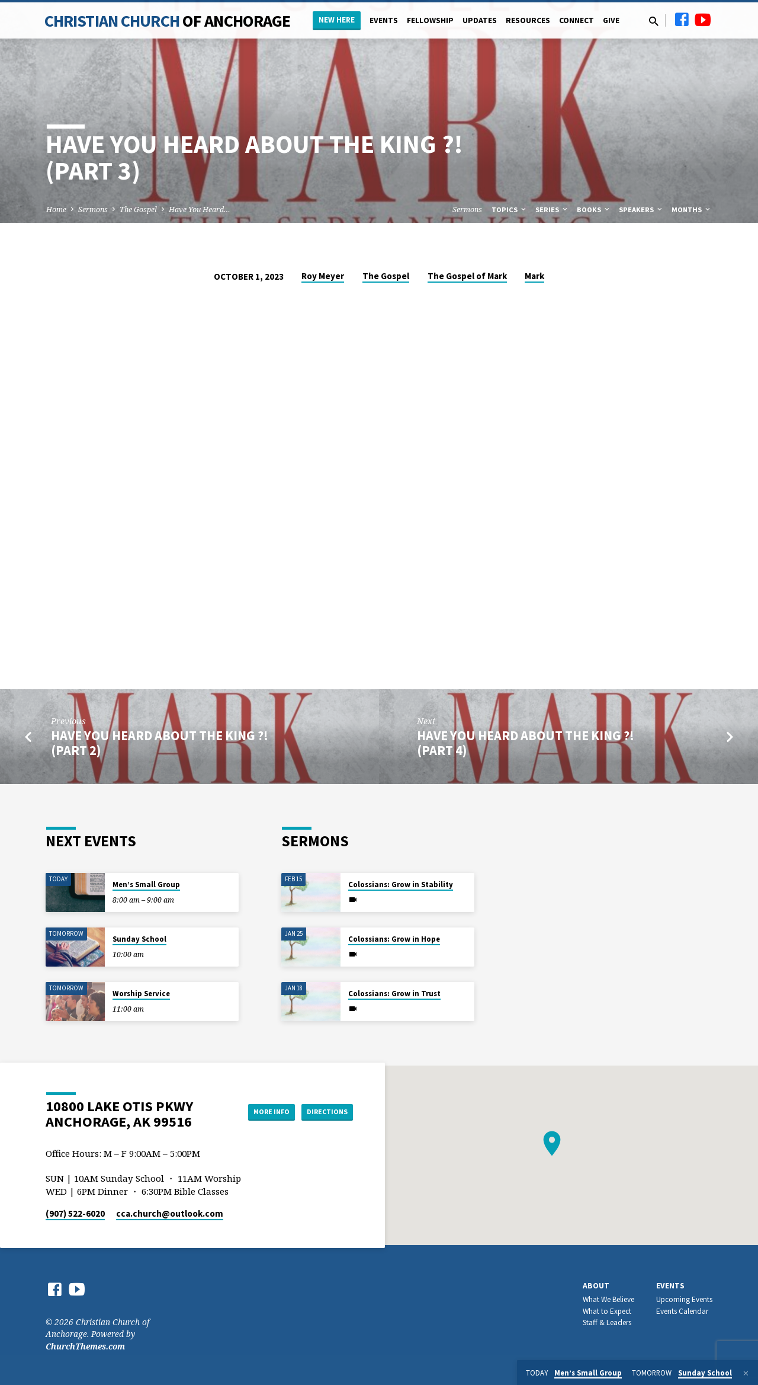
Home (56, 209)
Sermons (93, 209)
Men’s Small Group (146, 884)
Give (611, 20)
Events (384, 20)
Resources (528, 20)
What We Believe (608, 1299)
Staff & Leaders (607, 1322)
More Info (257, 1111)
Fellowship (430, 20)
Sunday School (139, 939)
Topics (510, 209)
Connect (576, 20)
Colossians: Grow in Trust (394, 994)
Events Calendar (682, 1311)
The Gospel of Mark (467, 276)
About (596, 1286)
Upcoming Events (684, 1299)
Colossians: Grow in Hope (394, 939)
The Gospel (138, 209)
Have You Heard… (199, 209)
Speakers (641, 209)
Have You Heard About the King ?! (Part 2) (159, 743)
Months (692, 209)
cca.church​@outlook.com (169, 1213)
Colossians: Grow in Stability (400, 884)
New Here (337, 20)
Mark (534, 276)
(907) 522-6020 (75, 1213)
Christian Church (167, 20)
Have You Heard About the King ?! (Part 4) (525, 743)
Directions (323, 1111)
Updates (479, 20)
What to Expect (607, 1311)
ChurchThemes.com (85, 1346)
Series (552, 209)
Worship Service (141, 994)
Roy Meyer (322, 276)
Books (594, 209)
